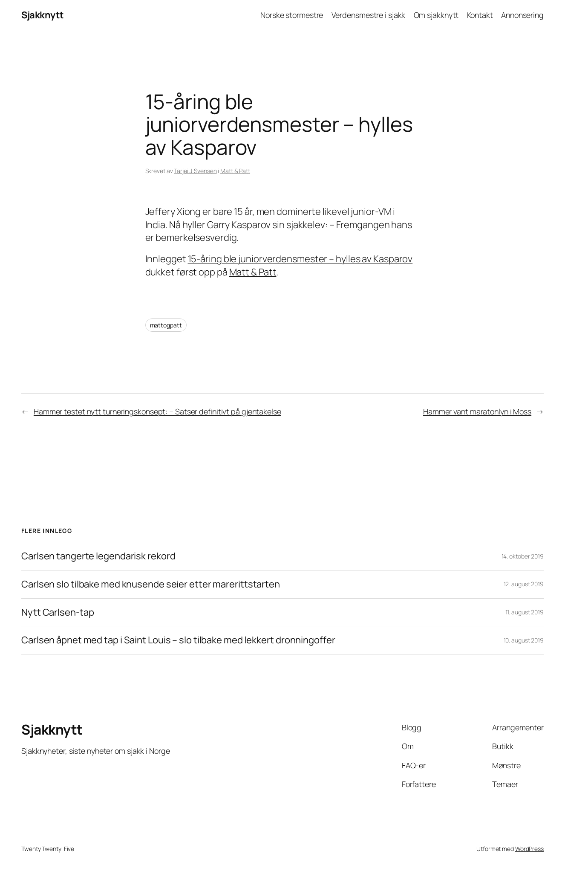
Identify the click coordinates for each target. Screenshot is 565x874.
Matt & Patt (235, 171)
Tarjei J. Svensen (195, 171)
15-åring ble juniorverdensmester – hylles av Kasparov (300, 258)
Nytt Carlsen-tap (57, 612)
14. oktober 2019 (523, 556)
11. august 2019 (524, 612)
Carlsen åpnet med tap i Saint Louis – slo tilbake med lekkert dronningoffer (178, 640)
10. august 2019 (524, 640)
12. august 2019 (524, 584)
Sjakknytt (42, 15)
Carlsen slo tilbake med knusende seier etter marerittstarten (150, 584)
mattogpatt (166, 325)
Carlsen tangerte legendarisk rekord (98, 556)
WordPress (529, 849)
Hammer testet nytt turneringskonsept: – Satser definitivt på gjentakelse (157, 411)
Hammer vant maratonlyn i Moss (477, 411)
